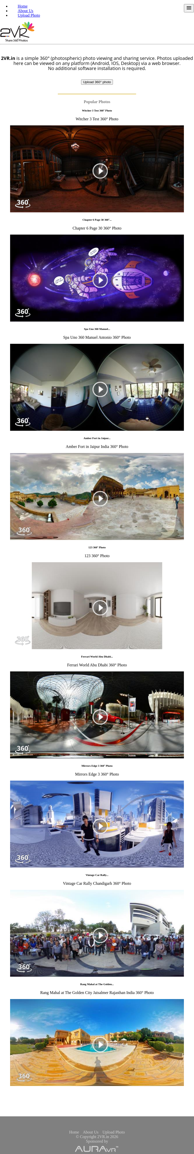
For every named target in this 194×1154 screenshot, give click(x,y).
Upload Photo (29, 15)
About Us (25, 11)
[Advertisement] (97, 1107)
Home (23, 6)
